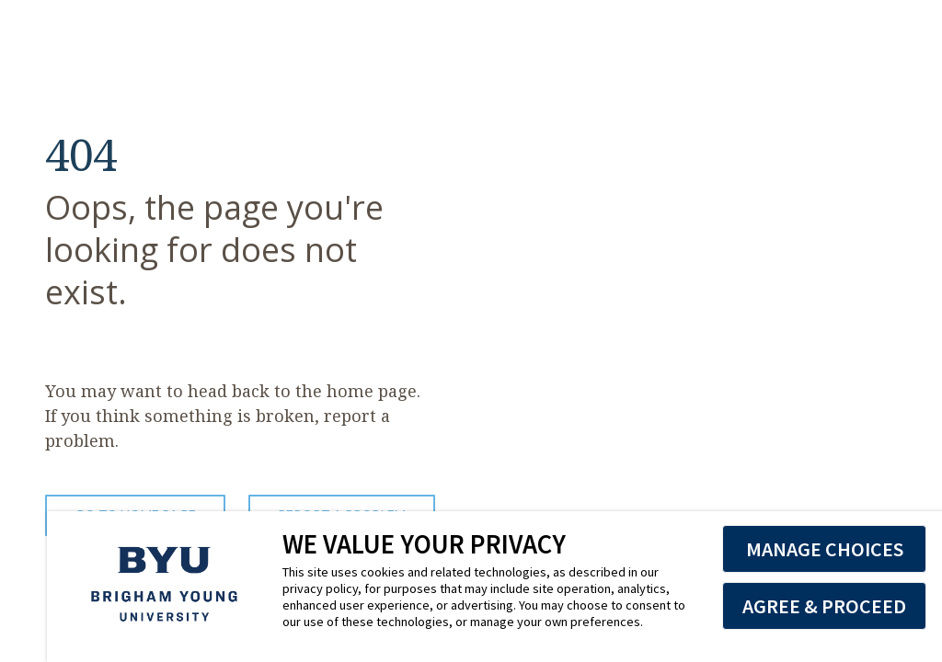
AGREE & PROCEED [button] (824, 606)
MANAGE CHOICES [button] (824, 549)
